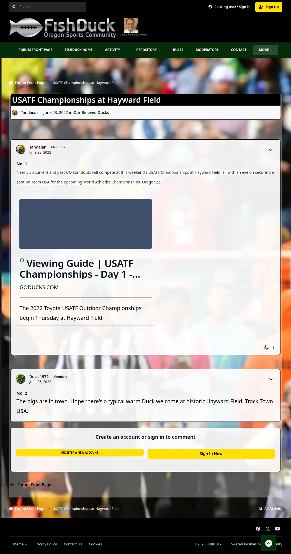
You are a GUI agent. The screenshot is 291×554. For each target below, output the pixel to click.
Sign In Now (211, 453)
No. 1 (22, 163)
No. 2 (22, 393)
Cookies (95, 544)
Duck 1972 (39, 376)
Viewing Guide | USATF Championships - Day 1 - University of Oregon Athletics (77, 279)
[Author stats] (270, 150)
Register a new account (79, 453)
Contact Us (73, 544)
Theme (19, 544)
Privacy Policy (45, 544)
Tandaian (29, 112)
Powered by (255, 544)
